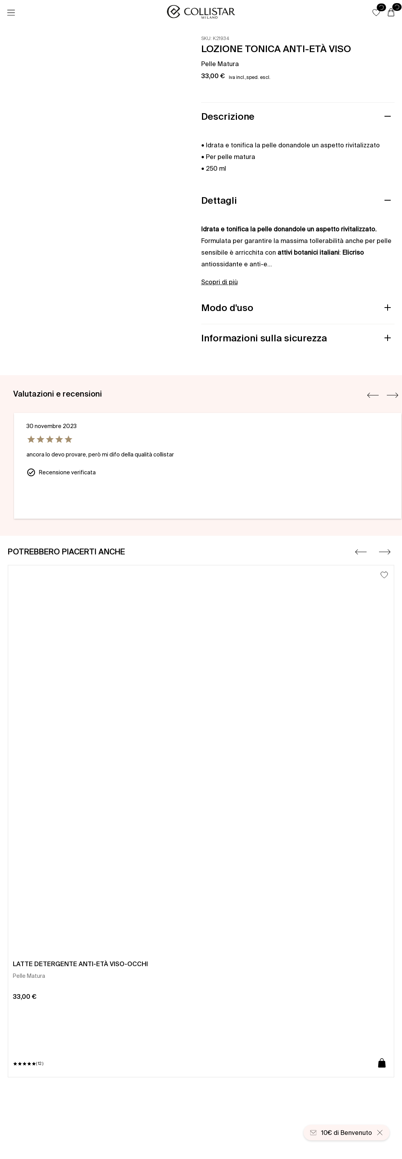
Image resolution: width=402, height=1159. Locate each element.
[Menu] (11, 13)
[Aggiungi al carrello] (382, 1063)
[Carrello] (391, 13)
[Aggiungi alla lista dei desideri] (384, 575)
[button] (376, 12)
